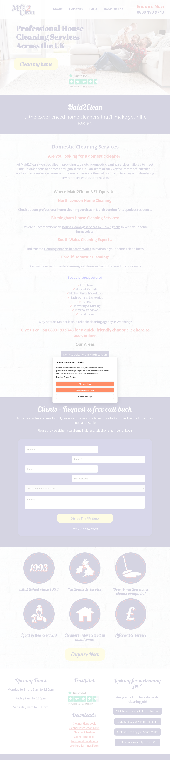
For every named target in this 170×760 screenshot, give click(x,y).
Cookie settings (85, 397)
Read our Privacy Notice (65, 377)
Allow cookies (85, 384)
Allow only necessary (85, 390)
